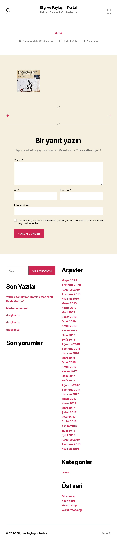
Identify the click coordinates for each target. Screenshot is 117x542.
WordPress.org (72, 510)
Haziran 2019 (70, 298)
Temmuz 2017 (71, 389)
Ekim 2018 (68, 335)
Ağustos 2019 (71, 289)
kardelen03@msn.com (42, 41)
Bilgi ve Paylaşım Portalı (58, 7)
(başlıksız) (13, 315)
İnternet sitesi (21, 205)
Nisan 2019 (69, 307)
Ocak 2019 (69, 321)
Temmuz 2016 (71, 444)
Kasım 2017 (69, 371)
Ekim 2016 (68, 430)
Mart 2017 (68, 408)
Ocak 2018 (69, 362)
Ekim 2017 (68, 376)
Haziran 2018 (70, 353)
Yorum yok (92, 41)
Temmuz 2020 (71, 285)
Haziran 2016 (70, 448)
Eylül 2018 (68, 339)
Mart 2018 (68, 358)
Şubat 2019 (69, 317)
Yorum (18, 160)
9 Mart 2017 (70, 41)
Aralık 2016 (69, 421)
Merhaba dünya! (17, 308)
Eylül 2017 (68, 380)
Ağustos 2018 (71, 344)
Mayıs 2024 (69, 280)
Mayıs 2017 (69, 398)
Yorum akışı (69, 505)
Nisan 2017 (69, 403)
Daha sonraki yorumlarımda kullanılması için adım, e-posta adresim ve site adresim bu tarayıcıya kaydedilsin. (60, 222)
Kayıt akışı (68, 501)
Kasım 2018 (69, 330)
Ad (16, 190)
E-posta (65, 190)
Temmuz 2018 (71, 348)
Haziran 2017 (70, 394)
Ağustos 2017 (71, 385)
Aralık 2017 (69, 367)
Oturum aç (69, 496)
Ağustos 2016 (71, 439)
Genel (59, 33)
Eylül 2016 (68, 435)
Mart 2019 (68, 312)
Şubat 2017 (69, 412)
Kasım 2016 (69, 426)
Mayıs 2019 (69, 303)
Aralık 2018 (69, 326)
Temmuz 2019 (71, 294)
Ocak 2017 (69, 417)
